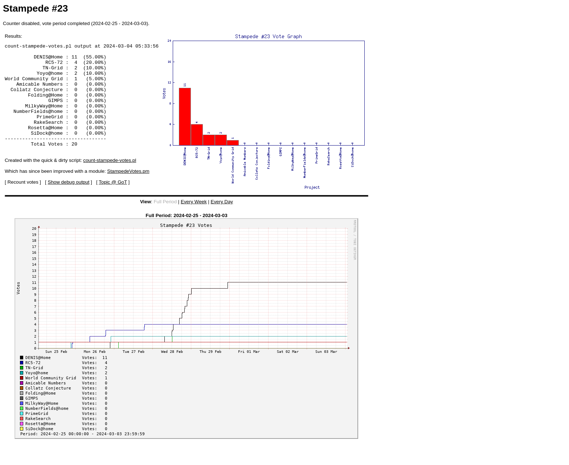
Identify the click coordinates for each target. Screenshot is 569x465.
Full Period (165, 217)
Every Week (194, 217)
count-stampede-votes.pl (109, 181)
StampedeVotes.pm (128, 192)
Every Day (221, 217)
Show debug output (69, 202)
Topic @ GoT (113, 202)
